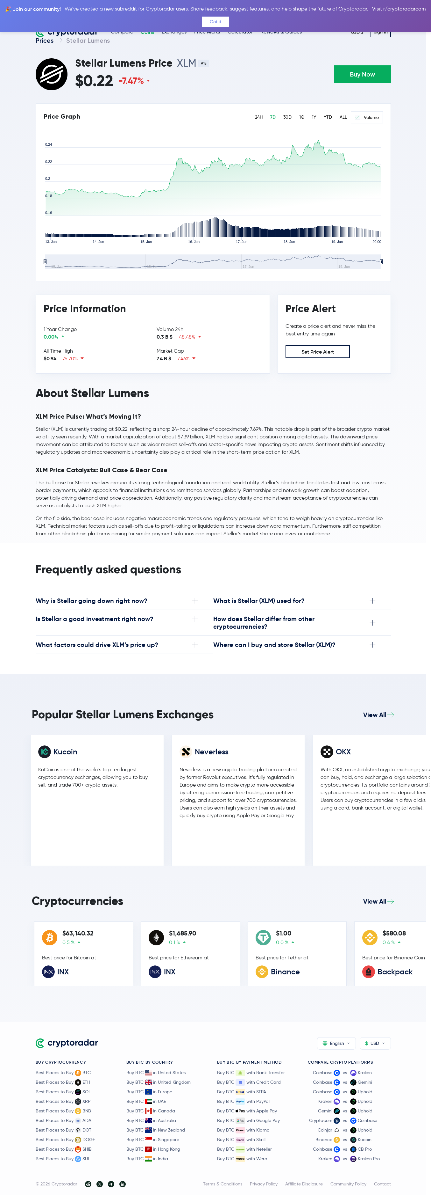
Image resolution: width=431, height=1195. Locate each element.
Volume (367, 117)
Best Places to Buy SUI (62, 1159)
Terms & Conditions (222, 1184)
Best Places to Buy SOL (63, 1092)
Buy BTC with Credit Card (249, 1082)
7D (273, 117)
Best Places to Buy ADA (63, 1121)
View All (374, 715)
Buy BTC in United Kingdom (158, 1082)
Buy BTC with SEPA (241, 1092)
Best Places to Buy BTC (63, 1073)
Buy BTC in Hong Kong (153, 1149)
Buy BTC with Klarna (243, 1130)
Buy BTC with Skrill (241, 1140)
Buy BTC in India (147, 1159)
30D (287, 117)
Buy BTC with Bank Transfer (251, 1073)
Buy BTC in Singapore (152, 1139)
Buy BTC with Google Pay (248, 1121)
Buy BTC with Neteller (244, 1149)
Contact (382, 1184)
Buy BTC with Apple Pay (247, 1111)
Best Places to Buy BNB (63, 1111)
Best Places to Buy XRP (63, 1101)
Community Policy (348, 1184)
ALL (343, 117)
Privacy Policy (264, 1184)
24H (259, 117)
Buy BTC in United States (156, 1072)
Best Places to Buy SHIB (64, 1149)
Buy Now (362, 74)
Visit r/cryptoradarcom (399, 9)
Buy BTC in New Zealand (155, 1130)
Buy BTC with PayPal (243, 1101)
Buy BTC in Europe (149, 1092)
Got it (215, 22)
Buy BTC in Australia (151, 1120)
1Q (301, 117)
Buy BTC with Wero (242, 1159)
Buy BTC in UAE (146, 1101)
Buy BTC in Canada (150, 1111)
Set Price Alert (317, 351)
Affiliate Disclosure (304, 1184)
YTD (328, 117)
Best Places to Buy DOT (63, 1130)
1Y (314, 117)
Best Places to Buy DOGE (65, 1140)
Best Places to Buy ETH (63, 1082)
